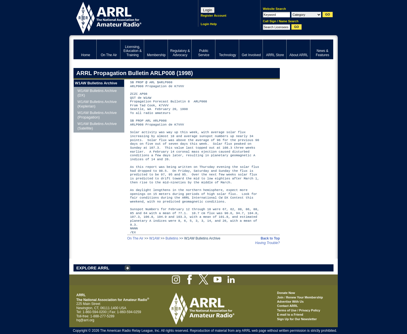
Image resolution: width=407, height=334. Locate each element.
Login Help (209, 24)
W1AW (154, 238)
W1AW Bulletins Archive (96, 83)
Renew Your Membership (304, 297)
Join (280, 297)
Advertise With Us (290, 301)
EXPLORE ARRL (92, 267)
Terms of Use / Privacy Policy (298, 310)
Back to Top (270, 238)
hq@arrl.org (85, 320)
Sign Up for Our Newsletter (297, 319)
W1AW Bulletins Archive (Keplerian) (97, 104)
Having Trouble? (267, 243)
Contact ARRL (287, 305)
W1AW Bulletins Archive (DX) (97, 93)
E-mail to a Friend (290, 314)
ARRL (128, 17)
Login (207, 10)
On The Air (135, 238)
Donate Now (286, 293)
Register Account (213, 15)
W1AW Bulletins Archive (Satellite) (97, 126)
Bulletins (171, 238)
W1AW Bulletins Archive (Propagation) (97, 115)
